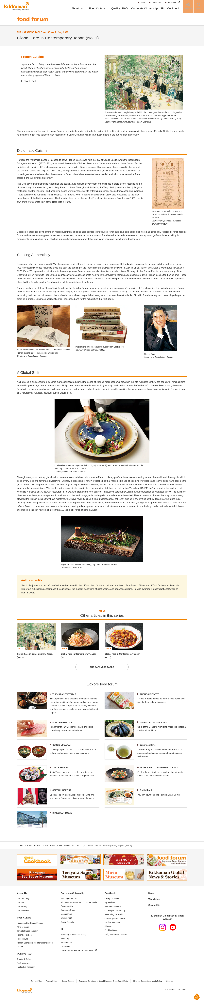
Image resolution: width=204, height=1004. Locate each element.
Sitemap (171, 986)
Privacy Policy (50, 986)
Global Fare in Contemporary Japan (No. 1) (36, 656)
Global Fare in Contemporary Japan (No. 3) (124, 656)
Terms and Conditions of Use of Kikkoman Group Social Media (103, 986)
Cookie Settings (66, 986)
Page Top (197, 996)
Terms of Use (34, 986)
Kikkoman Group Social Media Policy (148, 986)
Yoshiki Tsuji (30, 81)
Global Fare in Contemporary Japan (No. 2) (80, 656)
